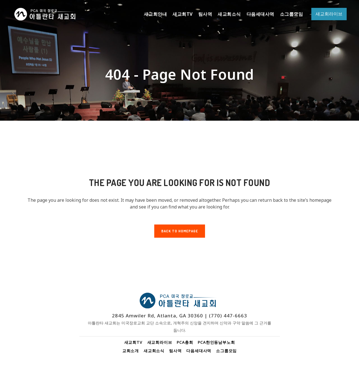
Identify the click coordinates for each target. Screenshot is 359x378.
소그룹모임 (226, 350)
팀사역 (175, 350)
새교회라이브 (159, 342)
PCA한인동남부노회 (216, 342)
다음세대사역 (198, 350)
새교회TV (133, 342)
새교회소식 (154, 350)
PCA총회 (185, 342)
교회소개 (130, 350)
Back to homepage (179, 231)
